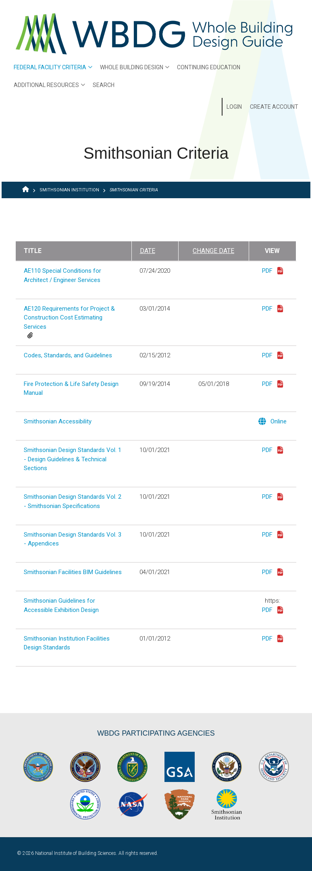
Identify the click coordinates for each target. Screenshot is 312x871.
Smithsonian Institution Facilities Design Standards (67, 643)
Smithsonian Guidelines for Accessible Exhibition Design (61, 605)
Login (234, 107)
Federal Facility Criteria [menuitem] (51, 70)
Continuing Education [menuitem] (208, 67)
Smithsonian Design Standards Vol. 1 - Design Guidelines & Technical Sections (72, 459)
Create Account (274, 107)
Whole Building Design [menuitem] (132, 70)
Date (147, 251)
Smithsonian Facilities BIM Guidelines (73, 572)
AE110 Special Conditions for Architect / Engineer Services (62, 275)
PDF (272, 271)
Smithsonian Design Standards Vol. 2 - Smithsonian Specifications (72, 501)
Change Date (213, 251)
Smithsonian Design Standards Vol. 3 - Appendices (72, 539)
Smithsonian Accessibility (58, 421)
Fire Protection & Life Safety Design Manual (71, 388)
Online (272, 422)
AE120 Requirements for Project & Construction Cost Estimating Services (69, 317)
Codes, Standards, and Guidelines (68, 355)
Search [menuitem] (103, 85)
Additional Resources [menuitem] (47, 88)
